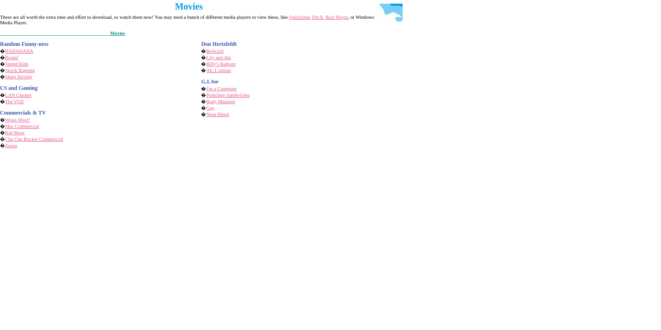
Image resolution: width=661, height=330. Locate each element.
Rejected (214, 51)
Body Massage (220, 101)
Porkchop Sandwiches (227, 95)
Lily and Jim (218, 57)
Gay (210, 107)
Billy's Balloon (220, 63)
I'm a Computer (221, 88)
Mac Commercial (22, 126)
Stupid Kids (16, 63)
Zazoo (11, 145)
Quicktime (299, 17)
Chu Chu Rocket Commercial (34, 139)
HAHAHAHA (19, 51)
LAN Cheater (18, 95)
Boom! (12, 57)
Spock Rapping (20, 70)
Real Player (336, 17)
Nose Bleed (217, 114)
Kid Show (15, 132)
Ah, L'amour (218, 70)
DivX (317, 17)
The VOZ (14, 101)
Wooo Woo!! (17, 119)
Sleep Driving (19, 76)
